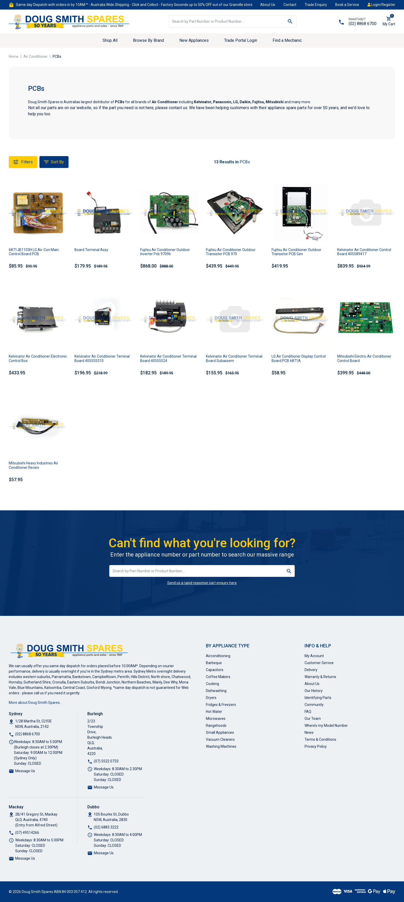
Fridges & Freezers (221, 705)
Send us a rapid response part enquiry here (202, 583)
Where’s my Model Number (326, 725)
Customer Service (319, 663)
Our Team (313, 718)
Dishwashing (216, 691)
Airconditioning (218, 656)
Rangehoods (216, 725)
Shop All (110, 40)
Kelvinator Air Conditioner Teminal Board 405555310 (102, 358)
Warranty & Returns (320, 677)
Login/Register (381, 5)
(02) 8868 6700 (362, 23)
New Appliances (194, 40)
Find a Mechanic (287, 40)
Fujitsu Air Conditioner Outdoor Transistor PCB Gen (296, 252)
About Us (267, 5)
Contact (289, 5)
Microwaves (215, 718)
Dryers (211, 698)
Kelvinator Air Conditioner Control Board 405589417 (364, 252)
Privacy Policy (316, 746)
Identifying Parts (318, 698)
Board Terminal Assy (91, 250)
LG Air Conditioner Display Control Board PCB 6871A (299, 358)
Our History (314, 691)
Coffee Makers (218, 677)
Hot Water (214, 712)
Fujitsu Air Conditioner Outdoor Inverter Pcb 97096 (165, 252)
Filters (23, 162)
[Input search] (226, 21)
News (309, 732)
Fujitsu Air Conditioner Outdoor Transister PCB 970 (231, 252)
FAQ (308, 712)
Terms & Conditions (320, 739)
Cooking (212, 684)
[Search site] (290, 21)
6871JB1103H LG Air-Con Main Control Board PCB (34, 252)
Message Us (25, 771)
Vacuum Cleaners (220, 739)
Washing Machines (221, 746)
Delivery (311, 670)
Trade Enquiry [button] (316, 5)
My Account (314, 656)
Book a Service (347, 5)
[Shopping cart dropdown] (389, 21)
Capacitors (214, 670)
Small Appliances (220, 732)
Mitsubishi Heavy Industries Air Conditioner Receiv (33, 465)
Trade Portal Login (240, 40)
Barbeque (214, 663)
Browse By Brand (148, 40)
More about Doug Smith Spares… (35, 702)
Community (314, 705)
